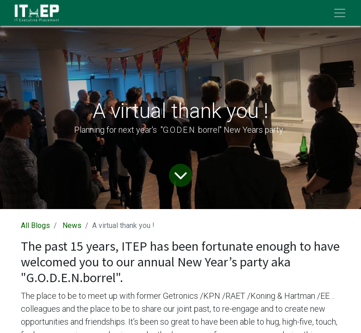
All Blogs (35, 225)
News (71, 225)
